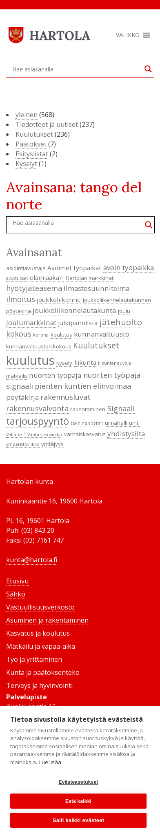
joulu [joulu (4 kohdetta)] (124, 311)
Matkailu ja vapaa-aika (40, 646)
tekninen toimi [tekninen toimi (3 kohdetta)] (87, 423)
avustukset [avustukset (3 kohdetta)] (17, 278)
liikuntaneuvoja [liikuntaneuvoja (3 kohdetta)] (114, 363)
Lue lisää (50, 762)
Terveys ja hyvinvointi (39, 685)
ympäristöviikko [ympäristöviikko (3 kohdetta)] (23, 444)
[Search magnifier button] (148, 69)
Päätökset (31, 144)
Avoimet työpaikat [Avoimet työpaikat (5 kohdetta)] (74, 268)
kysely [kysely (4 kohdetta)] (64, 362)
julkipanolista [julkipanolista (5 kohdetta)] (78, 323)
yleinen (27, 114)
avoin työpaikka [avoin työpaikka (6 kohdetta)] (128, 267)
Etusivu (17, 580)
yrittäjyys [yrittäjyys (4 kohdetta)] (52, 444)
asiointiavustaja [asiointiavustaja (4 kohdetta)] (26, 268)
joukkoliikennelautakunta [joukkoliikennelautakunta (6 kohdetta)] (74, 310)
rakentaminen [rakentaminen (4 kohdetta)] (87, 409)
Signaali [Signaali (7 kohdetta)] (121, 408)
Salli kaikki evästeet (78, 820)
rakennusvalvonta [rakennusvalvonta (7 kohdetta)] (37, 408)
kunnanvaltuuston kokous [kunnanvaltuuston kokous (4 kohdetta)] (38, 346)
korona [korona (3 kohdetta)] (41, 335)
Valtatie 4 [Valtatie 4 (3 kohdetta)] (16, 434)
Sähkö (15, 594)
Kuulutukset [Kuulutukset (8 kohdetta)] (96, 345)
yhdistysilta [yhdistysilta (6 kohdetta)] (126, 433)
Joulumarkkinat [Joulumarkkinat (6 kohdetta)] (31, 322)
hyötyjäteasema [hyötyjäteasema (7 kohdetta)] (34, 288)
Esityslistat (32, 153)
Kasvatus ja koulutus (38, 633)
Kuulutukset (34, 134)
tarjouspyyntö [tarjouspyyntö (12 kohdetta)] (37, 421)
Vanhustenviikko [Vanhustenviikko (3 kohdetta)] (44, 434)
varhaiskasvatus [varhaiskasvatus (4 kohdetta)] (85, 434)
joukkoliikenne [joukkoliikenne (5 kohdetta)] (59, 299)
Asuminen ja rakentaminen (47, 620)
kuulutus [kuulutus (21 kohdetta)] (30, 360)
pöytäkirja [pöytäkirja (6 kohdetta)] (22, 397)
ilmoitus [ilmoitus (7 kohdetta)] (20, 299)
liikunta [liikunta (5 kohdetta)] (85, 362)
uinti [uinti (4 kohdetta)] (134, 422)
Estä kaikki (78, 801)
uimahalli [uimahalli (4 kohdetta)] (116, 422)
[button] (128, 35)
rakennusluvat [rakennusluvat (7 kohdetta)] (65, 397)
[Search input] (76, 69)
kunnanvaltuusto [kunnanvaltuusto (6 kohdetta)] (101, 334)
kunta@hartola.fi (31, 559)
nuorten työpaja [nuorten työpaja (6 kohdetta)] (55, 375)
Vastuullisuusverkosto (40, 607)
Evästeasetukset (78, 782)
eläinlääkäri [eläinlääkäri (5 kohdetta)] (47, 277)
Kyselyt (26, 163)
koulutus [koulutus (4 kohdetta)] (61, 334)
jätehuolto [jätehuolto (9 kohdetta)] (121, 322)
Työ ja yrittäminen (34, 659)
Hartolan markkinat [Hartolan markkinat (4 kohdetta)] (89, 278)
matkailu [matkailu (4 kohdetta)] (16, 375)
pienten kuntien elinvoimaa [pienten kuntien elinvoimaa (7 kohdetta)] (83, 386)
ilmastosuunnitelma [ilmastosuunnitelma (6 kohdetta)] (96, 288)
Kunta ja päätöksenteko (43, 672)
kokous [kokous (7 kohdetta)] (18, 334)
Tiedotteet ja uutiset (47, 124)
